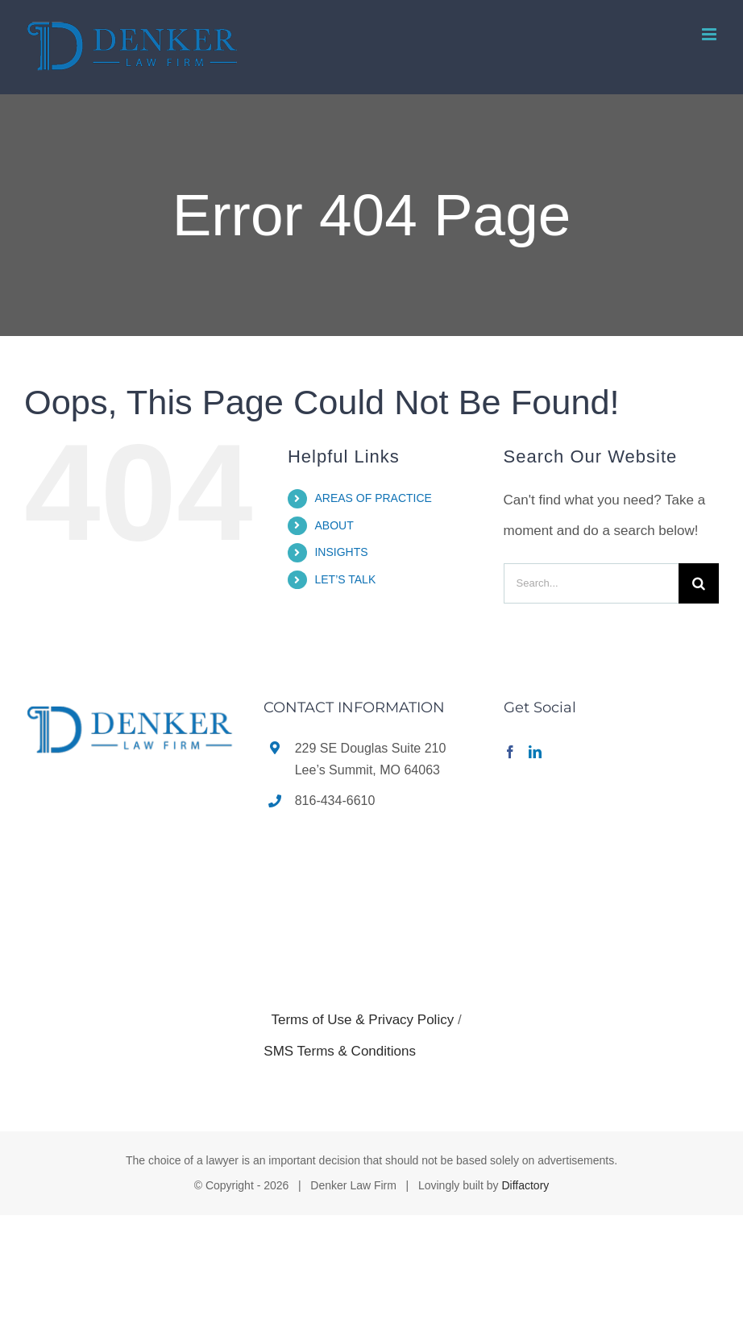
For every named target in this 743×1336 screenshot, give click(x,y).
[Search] (699, 583)
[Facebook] (510, 751)
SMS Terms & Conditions (340, 1051)
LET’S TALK (345, 579)
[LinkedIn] (535, 751)
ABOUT (333, 525)
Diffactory (525, 1185)
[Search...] (591, 583)
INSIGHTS (340, 552)
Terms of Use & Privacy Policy (362, 1019)
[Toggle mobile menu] (710, 34)
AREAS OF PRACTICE (372, 498)
